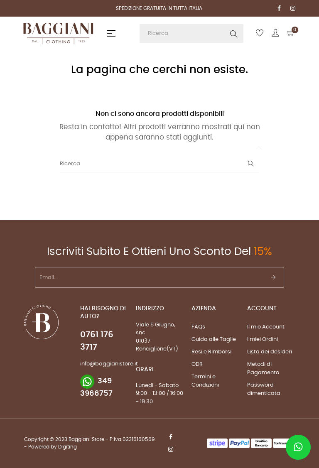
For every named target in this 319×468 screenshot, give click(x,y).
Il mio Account (266, 327)
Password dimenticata (263, 389)
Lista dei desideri (269, 352)
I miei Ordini (262, 339)
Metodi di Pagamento (263, 368)
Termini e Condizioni (205, 381)
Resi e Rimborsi (211, 352)
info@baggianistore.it (109, 364)
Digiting (67, 446)
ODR (197, 364)
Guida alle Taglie (213, 339)
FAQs (198, 327)
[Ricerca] (159, 164)
